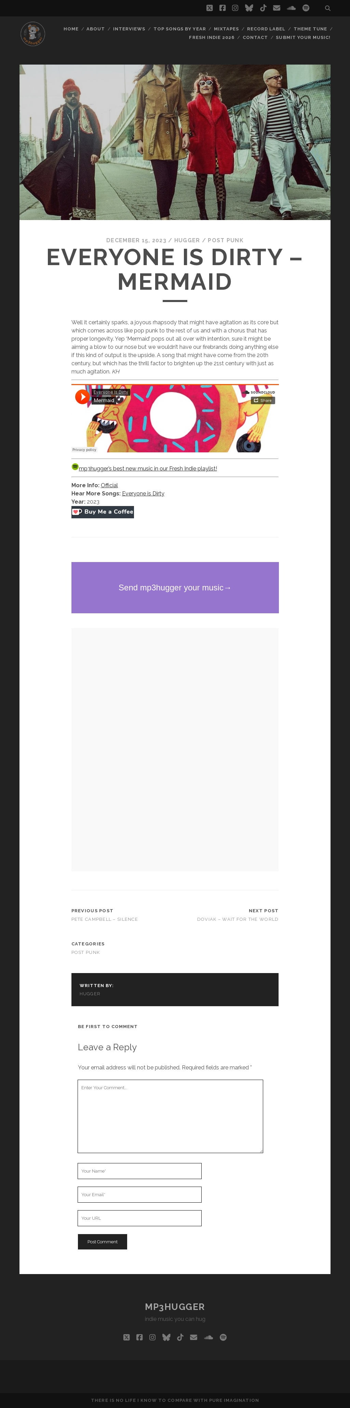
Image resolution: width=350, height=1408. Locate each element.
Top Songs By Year (179, 28)
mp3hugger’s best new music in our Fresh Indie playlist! (144, 468)
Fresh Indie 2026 (211, 37)
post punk (226, 240)
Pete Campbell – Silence (104, 919)
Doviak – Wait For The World (238, 919)
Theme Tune (310, 28)
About (95, 28)
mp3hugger (175, 1307)
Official (109, 485)
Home (71, 28)
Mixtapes (226, 28)
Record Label (266, 28)
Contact (255, 37)
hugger (187, 240)
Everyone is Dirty (143, 493)
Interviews (129, 28)
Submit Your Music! (303, 37)
